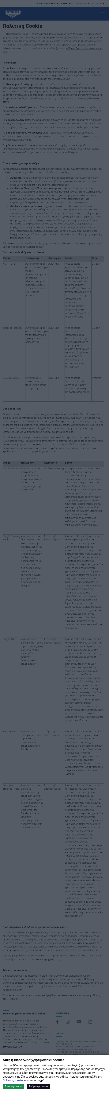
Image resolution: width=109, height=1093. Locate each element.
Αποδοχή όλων (13, 1086)
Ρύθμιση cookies (38, 1086)
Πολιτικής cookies (13, 1080)
